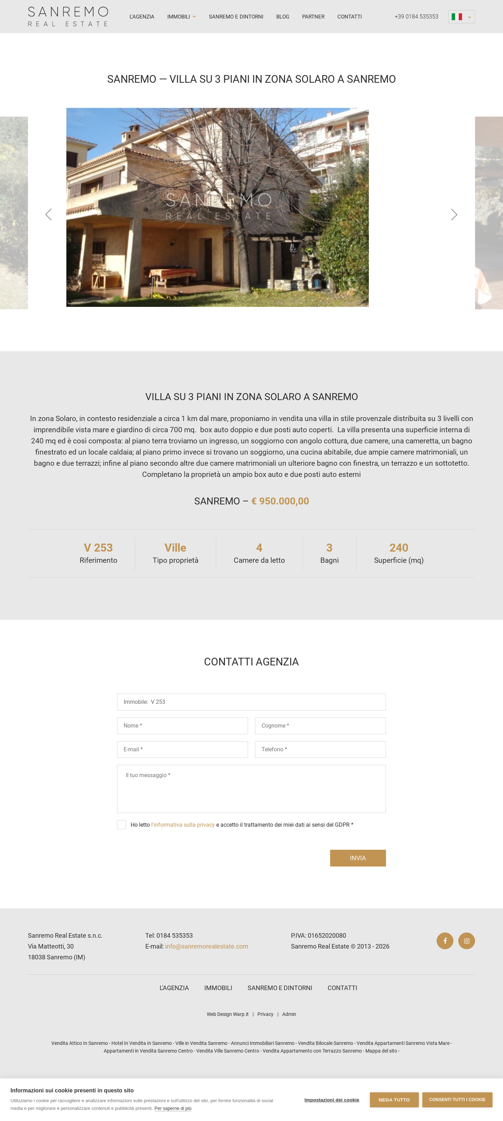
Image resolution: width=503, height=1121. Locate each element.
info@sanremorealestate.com (206, 988)
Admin (289, 1056)
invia (358, 900)
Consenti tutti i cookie (457, 1099)
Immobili (181, 17)
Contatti (349, 17)
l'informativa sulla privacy (183, 867)
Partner (313, 17)
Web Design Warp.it (228, 1056)
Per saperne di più (173, 1108)
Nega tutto (394, 1099)
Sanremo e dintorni (236, 17)
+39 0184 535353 (416, 16)
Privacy (265, 1056)
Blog (282, 17)
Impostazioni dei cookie (332, 1099)
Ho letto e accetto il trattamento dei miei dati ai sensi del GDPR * (242, 867)
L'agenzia (142, 17)
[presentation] (48, 236)
